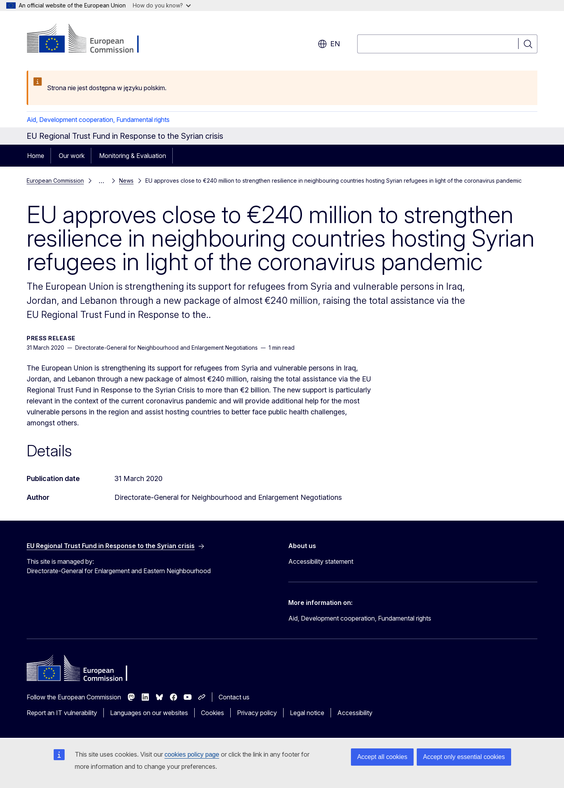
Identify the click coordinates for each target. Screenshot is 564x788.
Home (35, 156)
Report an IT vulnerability (62, 713)
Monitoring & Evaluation (132, 156)
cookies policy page (191, 754)
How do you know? (162, 5)
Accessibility (354, 713)
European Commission (55, 180)
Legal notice (307, 713)
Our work (72, 156)
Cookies (212, 713)
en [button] (329, 44)
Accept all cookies (382, 757)
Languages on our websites (149, 713)
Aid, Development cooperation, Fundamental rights (98, 119)
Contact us (234, 697)
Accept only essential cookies (464, 757)
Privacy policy (257, 713)
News (126, 180)
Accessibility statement (320, 561)
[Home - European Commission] (90, 39)
